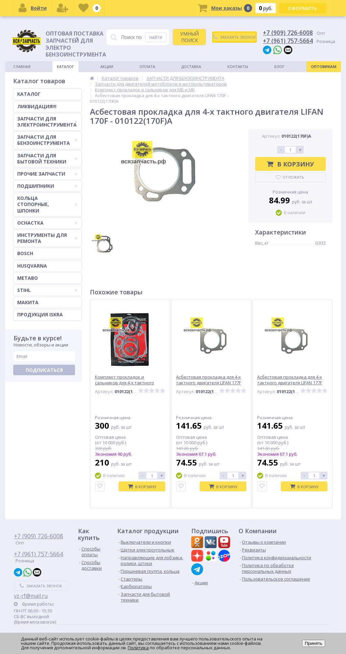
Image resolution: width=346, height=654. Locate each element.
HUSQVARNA (32, 266)
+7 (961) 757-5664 (288, 41)
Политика (138, 648)
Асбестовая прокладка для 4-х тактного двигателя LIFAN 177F (208, 380)
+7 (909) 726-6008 (288, 32)
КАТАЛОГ (29, 94)
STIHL (47, 290)
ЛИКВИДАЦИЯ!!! (36, 106)
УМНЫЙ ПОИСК (189, 36)
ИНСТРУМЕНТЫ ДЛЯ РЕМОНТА (47, 238)
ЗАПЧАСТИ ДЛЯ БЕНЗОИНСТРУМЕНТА (47, 140)
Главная (22, 66)
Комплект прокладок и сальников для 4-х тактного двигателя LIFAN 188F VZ (124, 382)
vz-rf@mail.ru (31, 596)
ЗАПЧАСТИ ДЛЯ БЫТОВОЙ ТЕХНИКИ (47, 158)
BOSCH (25, 253)
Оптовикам (324, 66)
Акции (106, 66)
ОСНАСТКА (47, 223)
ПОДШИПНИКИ (47, 186)
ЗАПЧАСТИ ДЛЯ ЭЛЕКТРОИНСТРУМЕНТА (47, 121)
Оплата (147, 66)
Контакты (237, 66)
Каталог (65, 66)
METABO (27, 278)
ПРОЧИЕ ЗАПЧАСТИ (47, 174)
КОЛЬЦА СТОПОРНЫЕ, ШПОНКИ (47, 204)
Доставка (191, 66)
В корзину (290, 164)
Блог (279, 66)
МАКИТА (28, 302)
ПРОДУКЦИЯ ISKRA (40, 314)
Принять (313, 643)
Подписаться (44, 370)
